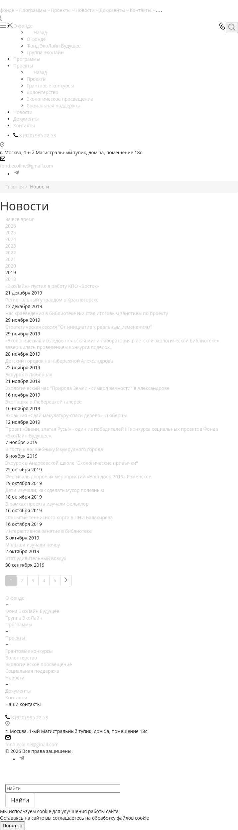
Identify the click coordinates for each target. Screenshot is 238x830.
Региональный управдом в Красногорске (52, 299)
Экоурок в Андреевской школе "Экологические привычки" (71, 463)
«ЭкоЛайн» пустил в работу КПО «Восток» (52, 286)
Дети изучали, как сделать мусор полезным (54, 490)
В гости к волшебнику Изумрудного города (54, 449)
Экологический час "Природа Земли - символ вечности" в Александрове (87, 388)
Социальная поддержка (32, 671)
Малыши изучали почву (32, 544)
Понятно (12, 825)
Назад (37, 32)
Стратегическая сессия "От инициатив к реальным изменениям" (78, 327)
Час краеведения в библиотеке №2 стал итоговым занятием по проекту (86, 313)
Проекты (63, 10)
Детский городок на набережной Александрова (59, 361)
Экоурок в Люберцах (28, 374)
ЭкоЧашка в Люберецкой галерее (43, 402)
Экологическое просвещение (38, 664)
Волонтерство (21, 657)
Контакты (142, 10)
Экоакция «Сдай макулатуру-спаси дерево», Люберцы (66, 415)
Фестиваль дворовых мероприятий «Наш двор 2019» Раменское (78, 476)
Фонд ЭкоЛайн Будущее (32, 611)
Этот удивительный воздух (35, 558)
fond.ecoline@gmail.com (26, 166)
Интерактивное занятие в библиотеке (48, 531)
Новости (87, 10)
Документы (114, 10)
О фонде (36, 39)
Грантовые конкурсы (29, 651)
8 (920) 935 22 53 (29, 717)
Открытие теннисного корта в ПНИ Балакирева (59, 517)
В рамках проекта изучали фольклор (46, 504)
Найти (20, 800)
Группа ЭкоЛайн (24, 618)
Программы (34, 10)
